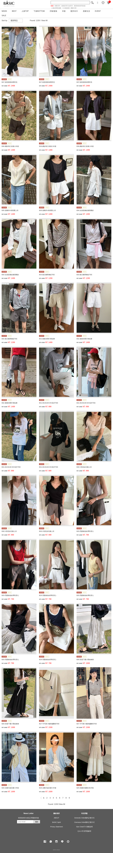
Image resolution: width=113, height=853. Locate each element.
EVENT (98, 11)
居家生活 (86, 11)
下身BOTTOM (39, 11)
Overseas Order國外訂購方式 (84, 822)
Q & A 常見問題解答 (84, 831)
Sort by (4, 20)
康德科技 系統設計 (56, 849)
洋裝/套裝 (53, 11)
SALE (4, 15)
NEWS (4, 11)
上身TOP (25, 11)
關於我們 (56, 813)
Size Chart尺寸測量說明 (84, 827)
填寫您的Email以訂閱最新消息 (28, 818)
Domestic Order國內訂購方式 (84, 818)
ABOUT (56, 818)
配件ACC (74, 11)
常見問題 (84, 813)
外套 (64, 11)
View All (44, 20)
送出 (36, 822)
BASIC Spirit (56, 822)
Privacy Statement (56, 827)
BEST (14, 11)
